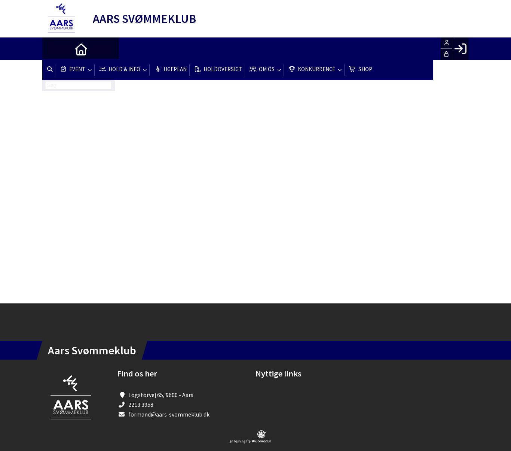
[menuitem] (53, 48)
